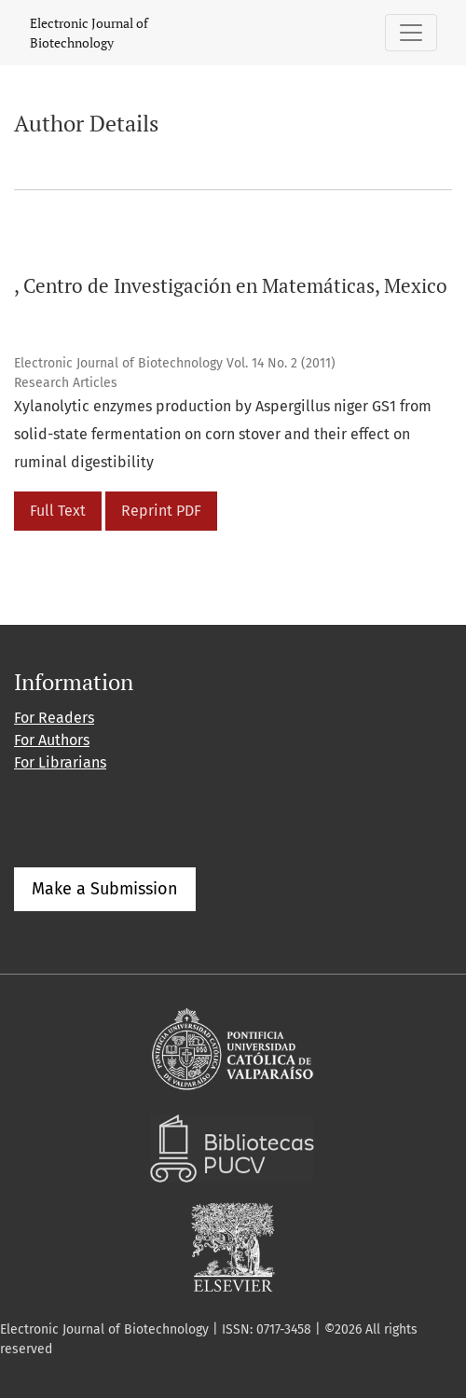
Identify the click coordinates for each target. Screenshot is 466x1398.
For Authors (51, 740)
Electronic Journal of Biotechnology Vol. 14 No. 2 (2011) (175, 363)
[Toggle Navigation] (411, 32)
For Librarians (60, 762)
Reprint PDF (161, 510)
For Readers (54, 718)
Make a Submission (105, 889)
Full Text (58, 510)
